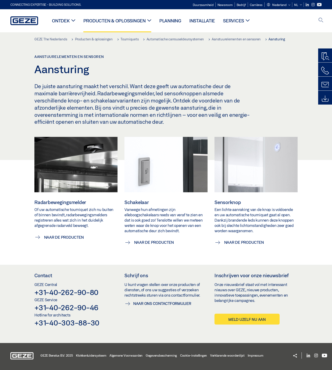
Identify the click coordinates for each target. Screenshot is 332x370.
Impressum (255, 355)
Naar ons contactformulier (162, 303)
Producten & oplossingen (114, 20)
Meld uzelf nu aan (247, 319)
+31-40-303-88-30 (66, 323)
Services (233, 20)
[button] (278, 5)
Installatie (202, 20)
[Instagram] (313, 5)
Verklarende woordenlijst (227, 355)
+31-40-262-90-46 (66, 307)
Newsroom (225, 5)
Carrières (256, 5)
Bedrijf (241, 5)
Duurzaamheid (203, 5)
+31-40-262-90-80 (66, 292)
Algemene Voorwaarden (125, 355)
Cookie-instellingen (193, 355)
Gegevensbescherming (161, 355)
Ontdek (61, 20)
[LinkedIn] (308, 5)
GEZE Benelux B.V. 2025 (56, 355)
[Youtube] (319, 5)
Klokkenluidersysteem (91, 355)
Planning (170, 20)
